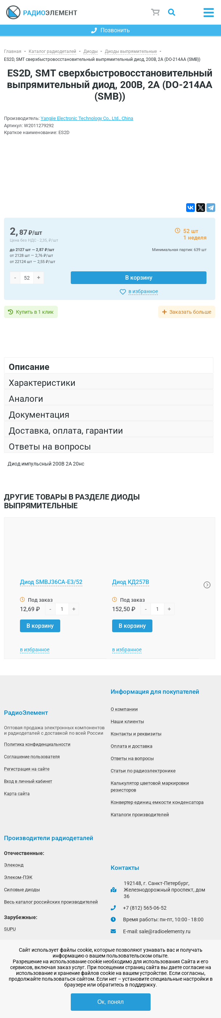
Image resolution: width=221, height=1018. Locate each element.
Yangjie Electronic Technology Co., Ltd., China (87, 118)
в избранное (143, 291)
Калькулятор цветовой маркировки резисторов (150, 786)
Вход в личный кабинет (28, 781)
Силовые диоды (22, 889)
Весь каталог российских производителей (51, 902)
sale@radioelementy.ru (165, 931)
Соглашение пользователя (32, 756)
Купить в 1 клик (35, 312)
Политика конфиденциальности (37, 744)
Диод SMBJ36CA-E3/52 (51, 582)
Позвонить (110, 30)
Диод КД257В (130, 582)
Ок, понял (110, 1002)
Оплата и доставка (131, 746)
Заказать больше (190, 312)
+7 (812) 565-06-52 (145, 908)
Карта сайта (17, 793)
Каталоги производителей (140, 814)
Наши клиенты (127, 721)
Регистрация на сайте (26, 769)
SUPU (10, 929)
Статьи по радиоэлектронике (143, 770)
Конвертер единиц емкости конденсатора (157, 802)
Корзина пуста (156, 12)
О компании (124, 709)
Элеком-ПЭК (18, 877)
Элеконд (14, 865)
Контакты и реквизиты (136, 734)
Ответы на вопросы (132, 758)
